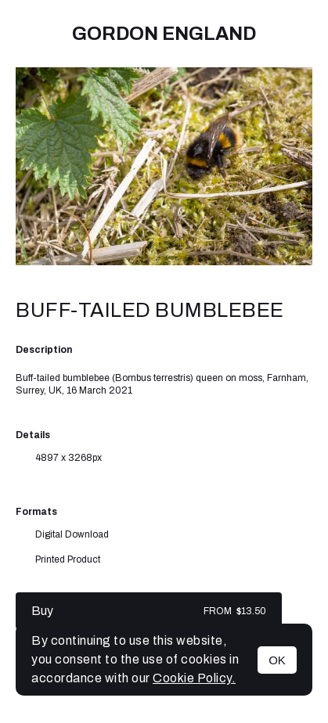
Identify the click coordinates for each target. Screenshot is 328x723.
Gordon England (164, 33)
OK (277, 660)
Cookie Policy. (194, 678)
